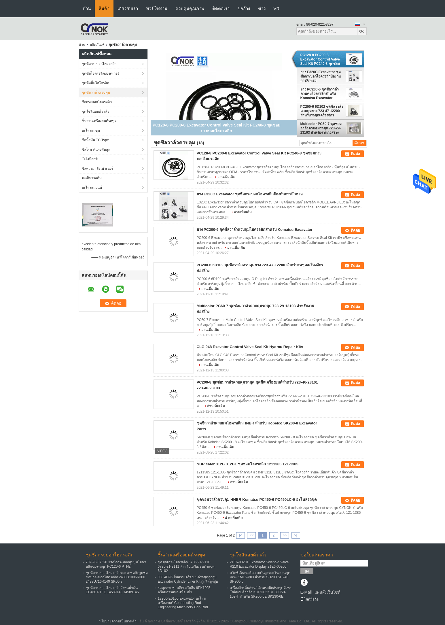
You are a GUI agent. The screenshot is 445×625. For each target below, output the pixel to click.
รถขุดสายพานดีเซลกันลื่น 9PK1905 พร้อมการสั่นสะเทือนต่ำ (184, 590)
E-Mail (306, 592)
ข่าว (262, 8)
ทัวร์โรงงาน (156, 8)
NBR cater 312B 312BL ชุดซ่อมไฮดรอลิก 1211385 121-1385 (247, 464)
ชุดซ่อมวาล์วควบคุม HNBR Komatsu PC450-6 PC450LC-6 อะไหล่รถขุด (257, 499)
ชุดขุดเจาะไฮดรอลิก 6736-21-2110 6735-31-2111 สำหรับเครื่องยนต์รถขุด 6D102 (186, 566)
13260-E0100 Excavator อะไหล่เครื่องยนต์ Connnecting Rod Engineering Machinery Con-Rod (183, 602)
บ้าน (87, 8)
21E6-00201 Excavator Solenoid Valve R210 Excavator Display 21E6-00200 (259, 564)
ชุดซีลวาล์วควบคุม (96, 92)
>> (285, 535)
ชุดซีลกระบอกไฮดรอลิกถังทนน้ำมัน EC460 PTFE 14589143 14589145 (112, 590)
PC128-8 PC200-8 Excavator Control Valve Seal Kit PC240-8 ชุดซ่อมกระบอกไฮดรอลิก (320, 59)
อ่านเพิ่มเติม (226, 177)
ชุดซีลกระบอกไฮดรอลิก (99, 64)
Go (362, 31)
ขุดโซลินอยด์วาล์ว (95, 111)
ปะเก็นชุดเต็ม (92, 178)
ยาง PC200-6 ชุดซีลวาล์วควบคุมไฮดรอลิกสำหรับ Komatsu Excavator (319, 93)
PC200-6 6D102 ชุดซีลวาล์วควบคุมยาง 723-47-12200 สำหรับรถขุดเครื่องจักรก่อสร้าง (321, 111)
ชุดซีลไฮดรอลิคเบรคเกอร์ (100, 73)
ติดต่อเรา (221, 8)
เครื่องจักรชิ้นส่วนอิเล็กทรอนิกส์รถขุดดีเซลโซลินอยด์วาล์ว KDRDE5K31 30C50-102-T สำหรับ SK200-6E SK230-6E (260, 592)
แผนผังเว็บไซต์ (327, 592)
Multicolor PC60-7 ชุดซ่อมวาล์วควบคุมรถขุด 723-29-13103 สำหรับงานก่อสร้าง (321, 128)
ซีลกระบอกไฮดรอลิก (97, 102)
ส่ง (307, 571)
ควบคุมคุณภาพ (189, 8)
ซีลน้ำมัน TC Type (95, 140)
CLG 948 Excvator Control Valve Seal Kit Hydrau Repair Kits (250, 347)
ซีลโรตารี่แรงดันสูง (96, 150)
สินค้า (104, 8)
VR (277, 8)
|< (240, 535)
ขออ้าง (244, 8)
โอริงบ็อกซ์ (90, 159)
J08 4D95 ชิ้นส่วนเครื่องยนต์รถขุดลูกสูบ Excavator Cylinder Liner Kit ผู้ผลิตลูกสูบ (188, 579)
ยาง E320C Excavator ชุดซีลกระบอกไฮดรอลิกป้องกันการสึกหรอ (320, 76)
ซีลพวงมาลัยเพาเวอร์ (97, 169)
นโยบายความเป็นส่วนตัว (118, 621)
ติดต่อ (355, 154)
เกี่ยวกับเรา (128, 8)
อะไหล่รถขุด (91, 131)
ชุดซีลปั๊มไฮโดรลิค (95, 83)
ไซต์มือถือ (309, 599)
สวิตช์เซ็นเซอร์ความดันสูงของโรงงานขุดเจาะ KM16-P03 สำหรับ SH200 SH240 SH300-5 (260, 577)
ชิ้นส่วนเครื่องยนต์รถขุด (99, 121)
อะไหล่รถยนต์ (92, 188)
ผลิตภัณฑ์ (97, 45)
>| (295, 535)
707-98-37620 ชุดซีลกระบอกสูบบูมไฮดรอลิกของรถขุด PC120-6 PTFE (116, 564)
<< (251, 535)
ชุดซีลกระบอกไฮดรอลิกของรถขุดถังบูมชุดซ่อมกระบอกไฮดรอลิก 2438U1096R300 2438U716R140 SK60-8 (117, 577)
